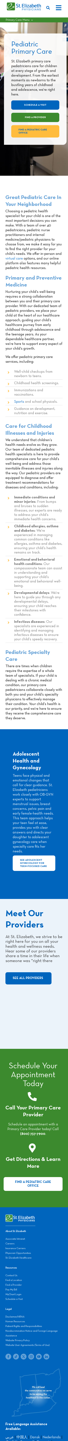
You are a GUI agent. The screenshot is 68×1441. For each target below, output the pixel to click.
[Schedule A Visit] (35, 105)
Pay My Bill (11, 1289)
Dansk (35, 1437)
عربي (9, 1437)
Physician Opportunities (18, 1253)
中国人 (22, 1437)
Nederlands (52, 1437)
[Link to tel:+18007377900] (32, 1096)
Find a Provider (13, 1285)
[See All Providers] (28, 978)
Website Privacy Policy (17, 1340)
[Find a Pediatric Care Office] (35, 131)
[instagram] (31, 1357)
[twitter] (23, 1357)
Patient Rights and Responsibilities (23, 1326)
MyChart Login (13, 1294)
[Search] (48, 8)
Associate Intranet (15, 1239)
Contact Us (11, 1275)
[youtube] (39, 1357)
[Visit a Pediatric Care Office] (33, 1184)
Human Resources (15, 1321)
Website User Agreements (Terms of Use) (27, 1345)
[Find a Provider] (35, 117)
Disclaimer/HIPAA (14, 1316)
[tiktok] (16, 1357)
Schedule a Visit (14, 1299)
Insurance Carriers (15, 1248)
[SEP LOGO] (24, 4)
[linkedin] (46, 1357)
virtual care (14, 258)
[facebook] (8, 1357)
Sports (19, 401)
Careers (10, 1243)
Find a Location (13, 1280)
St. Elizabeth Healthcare (18, 1258)
